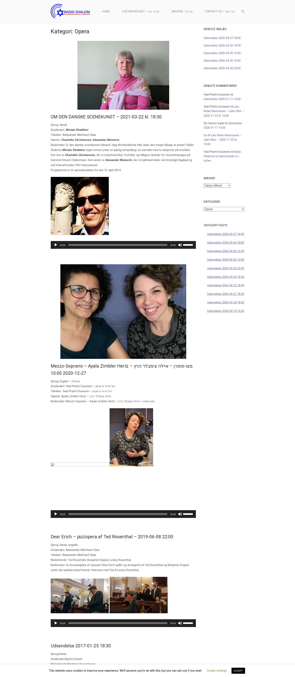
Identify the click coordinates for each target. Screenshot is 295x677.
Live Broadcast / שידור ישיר (140, 11)
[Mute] (180, 245)
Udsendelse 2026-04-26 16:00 (222, 53)
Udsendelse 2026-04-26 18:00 (222, 45)
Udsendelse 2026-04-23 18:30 (225, 277)
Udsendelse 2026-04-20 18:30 (225, 302)
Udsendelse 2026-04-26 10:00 (222, 60)
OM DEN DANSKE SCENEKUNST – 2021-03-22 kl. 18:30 (106, 117)
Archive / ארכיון (182, 11)
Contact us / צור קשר (220, 11)
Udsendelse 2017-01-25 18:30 (81, 608)
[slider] (118, 245)
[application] (123, 245)
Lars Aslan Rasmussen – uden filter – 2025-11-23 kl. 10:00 (224, 111)
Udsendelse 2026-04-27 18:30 (222, 38)
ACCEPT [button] (238, 670)
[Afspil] (56, 245)
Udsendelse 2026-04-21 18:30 (225, 294)
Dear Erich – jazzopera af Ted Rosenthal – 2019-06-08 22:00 (112, 498)
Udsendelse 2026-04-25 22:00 (222, 68)
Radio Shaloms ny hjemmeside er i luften (222, 156)
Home (106, 11)
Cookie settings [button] (217, 670)
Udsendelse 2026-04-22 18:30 (225, 285)
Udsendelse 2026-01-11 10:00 (222, 99)
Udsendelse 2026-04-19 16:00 (225, 311)
